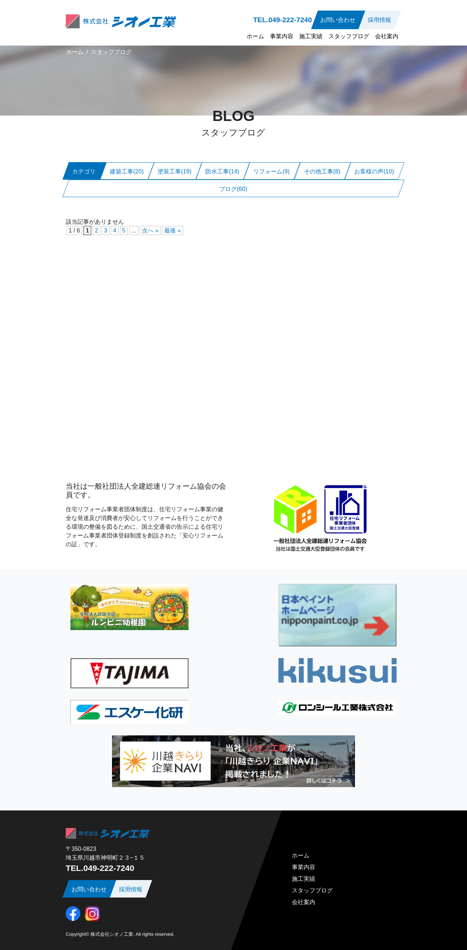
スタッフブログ (348, 36)
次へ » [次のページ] (150, 230)
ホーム (255, 36)
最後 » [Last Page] (172, 230)
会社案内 (386, 36)
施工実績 (311, 36)
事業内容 (281, 36)
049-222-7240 (290, 20)
